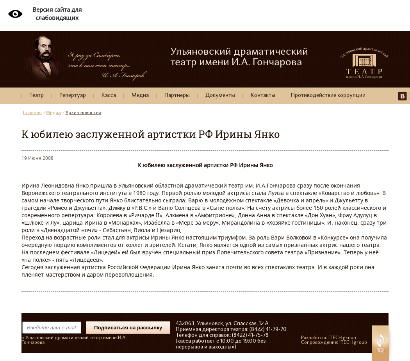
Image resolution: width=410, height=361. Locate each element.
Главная (32, 112)
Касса (109, 95)
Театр (36, 95)
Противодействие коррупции (328, 95)
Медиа (140, 95)
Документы (220, 95)
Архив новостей (84, 112)
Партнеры (177, 95)
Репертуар (72, 95)
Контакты (263, 95)
